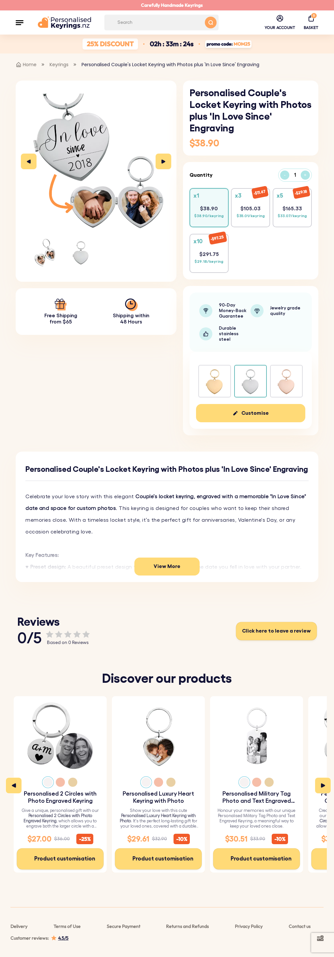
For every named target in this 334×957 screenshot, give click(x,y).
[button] (19, 22)
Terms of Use (67, 926)
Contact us (300, 926)
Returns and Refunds (187, 926)
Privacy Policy (249, 926)
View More (167, 566)
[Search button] (211, 22)
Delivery (18, 926)
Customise (255, 413)
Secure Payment (123, 926)
